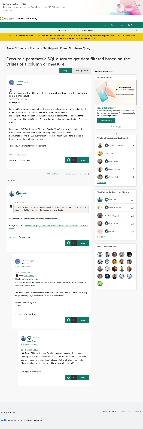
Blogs (88, 18)
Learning (98, 18)
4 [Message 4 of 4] (28, 372)
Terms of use (125, 412)
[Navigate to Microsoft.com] (7, 18)
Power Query (82, 48)
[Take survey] (106, 120)
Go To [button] (130, 25)
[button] (65, 70)
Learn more (7, 10)
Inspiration (55, 18)
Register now (90, 38)
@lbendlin (28, 276)
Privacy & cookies (110, 412)
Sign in (113, 25)
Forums (43, 18)
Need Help (21, 154)
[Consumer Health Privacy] (34, 420)
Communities (77, 18)
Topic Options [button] (80, 70)
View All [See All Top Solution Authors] (101, 182)
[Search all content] (108, 30)
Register (104, 25)
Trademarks (137, 412)
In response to (23, 267)
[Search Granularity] (66, 30)
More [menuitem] (109, 18)
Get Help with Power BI (57, 48)
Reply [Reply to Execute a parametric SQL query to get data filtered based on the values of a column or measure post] (83, 160)
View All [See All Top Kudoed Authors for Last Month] (101, 236)
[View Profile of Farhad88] (19, 81)
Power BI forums (16, 48)
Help (121, 25)
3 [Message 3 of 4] (22, 314)
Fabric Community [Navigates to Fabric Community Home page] (27, 18)
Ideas (65, 18)
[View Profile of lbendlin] (23, 193)
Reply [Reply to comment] (83, 243)
